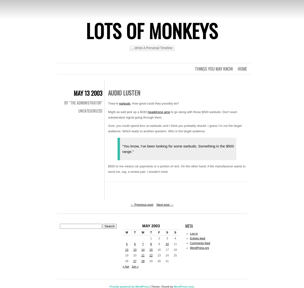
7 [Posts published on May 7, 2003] (143, 244)
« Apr (126, 266)
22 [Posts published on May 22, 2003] (150, 255)
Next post (165, 204)
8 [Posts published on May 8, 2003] (151, 244)
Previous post (142, 204)
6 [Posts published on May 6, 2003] (135, 244)
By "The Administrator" (83, 103)
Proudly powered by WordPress (129, 286)
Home (242, 69)
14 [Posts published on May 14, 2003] (142, 249)
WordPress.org (199, 248)
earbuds (124, 103)
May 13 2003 (88, 93)
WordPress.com (184, 286)
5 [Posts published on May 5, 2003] (127, 244)
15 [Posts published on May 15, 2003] (150, 249)
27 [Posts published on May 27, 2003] (134, 261)
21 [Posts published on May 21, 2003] (142, 255)
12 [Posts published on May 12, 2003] (126, 249)
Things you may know (214, 69)
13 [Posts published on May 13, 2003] (134, 249)
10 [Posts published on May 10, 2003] (167, 244)
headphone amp (159, 112)
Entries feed (197, 238)
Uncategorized (90, 111)
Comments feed (200, 243)
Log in (194, 233)
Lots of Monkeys (152, 31)
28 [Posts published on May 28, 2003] (142, 261)
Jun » (135, 266)
